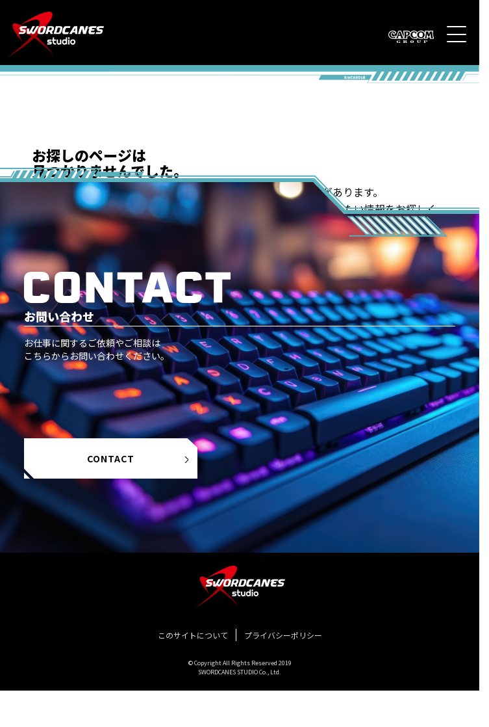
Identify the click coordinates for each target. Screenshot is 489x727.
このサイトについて (193, 635)
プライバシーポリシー (283, 635)
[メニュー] (456, 34)
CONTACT (139, 458)
